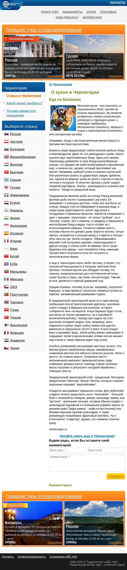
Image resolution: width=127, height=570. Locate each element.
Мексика (16, 279)
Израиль (16, 210)
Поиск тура (49, 12)
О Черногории (60, 84)
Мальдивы (18, 272)
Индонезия (18, 226)
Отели (91, 12)
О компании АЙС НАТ (63, 556)
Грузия (15, 187)
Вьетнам (16, 172)
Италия (15, 241)
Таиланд (16, 302)
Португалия (19, 294)
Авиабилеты (72, 12)
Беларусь (13, 523)
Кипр (13, 249)
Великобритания (23, 157)
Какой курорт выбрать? (24, 103)
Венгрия (16, 164)
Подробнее (55, 542)
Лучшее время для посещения (21, 113)
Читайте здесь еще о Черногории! (87, 436)
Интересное (92, 17)
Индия (15, 218)
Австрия (16, 142)
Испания (16, 233)
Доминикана (19, 195)
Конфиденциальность (32, 556)
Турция (15, 317)
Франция (17, 333)
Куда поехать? (67, 17)
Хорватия (17, 340)
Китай (14, 256)
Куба (13, 264)
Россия (15, 134)
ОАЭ (13, 287)
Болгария (17, 149)
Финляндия (18, 325)
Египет (15, 203)
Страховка (108, 12)
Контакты (117, 2)
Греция (15, 180)
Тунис (14, 310)
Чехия (14, 348)
